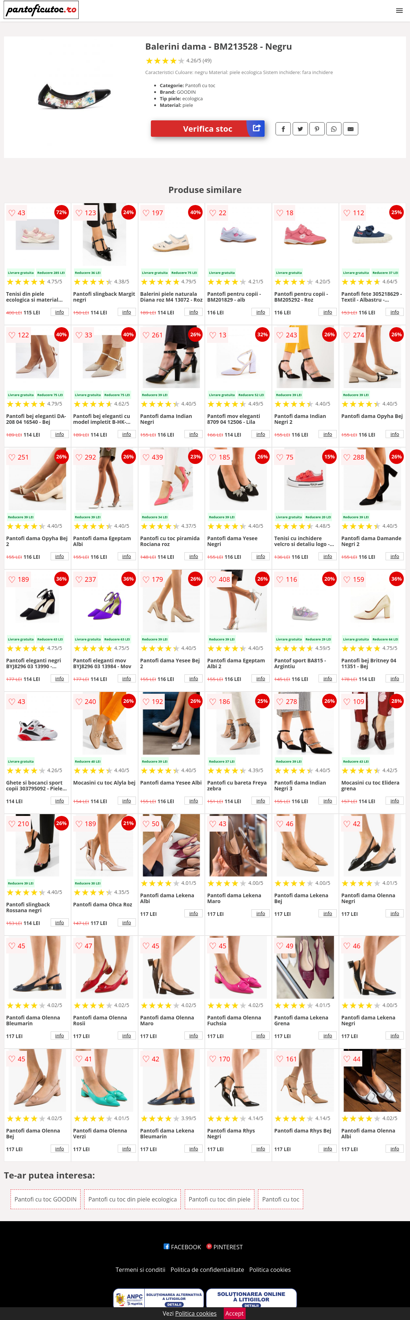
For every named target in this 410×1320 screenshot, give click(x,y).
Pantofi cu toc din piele (220, 1199)
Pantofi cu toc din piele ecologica (132, 1199)
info (59, 312)
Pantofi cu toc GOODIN (46, 1199)
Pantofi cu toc (280, 1199)
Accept (235, 1313)
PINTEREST (224, 1247)
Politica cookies (270, 1270)
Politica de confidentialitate (207, 1270)
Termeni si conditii (140, 1270)
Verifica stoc (224, 128)
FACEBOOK (182, 1247)
